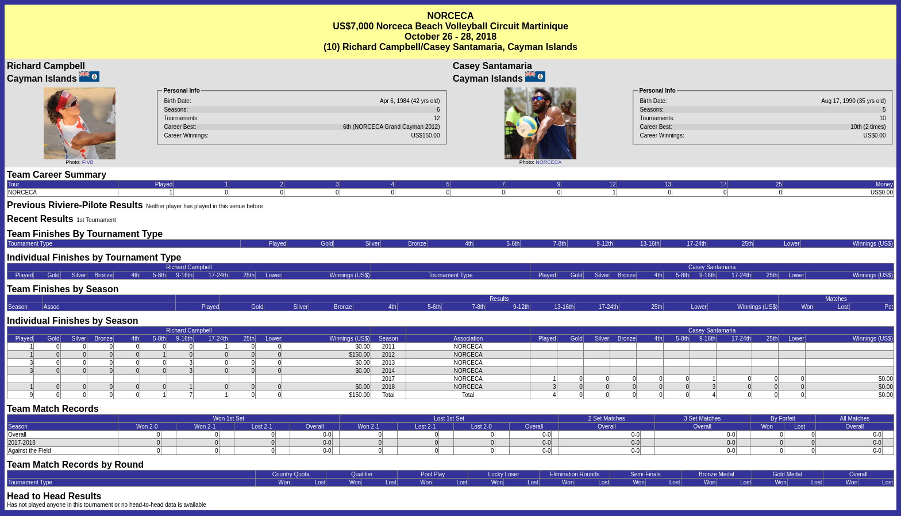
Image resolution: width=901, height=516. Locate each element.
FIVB (88, 162)
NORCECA (548, 162)
